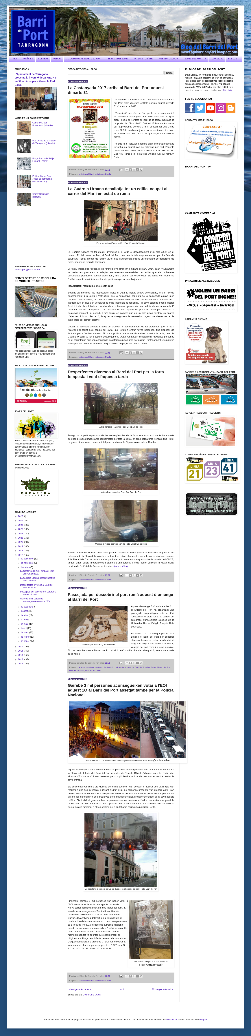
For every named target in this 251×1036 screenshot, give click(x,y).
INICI (14, 58)
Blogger (203, 1019)
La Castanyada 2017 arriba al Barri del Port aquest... (37, 572)
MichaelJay (171, 1019)
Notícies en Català (103, 174)
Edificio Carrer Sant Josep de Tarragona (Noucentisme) (42, 179)
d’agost (24, 611)
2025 (21, 520)
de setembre (27, 606)
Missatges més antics (162, 989)
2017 (21, 555)
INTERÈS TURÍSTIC (143, 58)
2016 (21, 646)
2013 (21, 659)
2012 (21, 663)
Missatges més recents (80, 989)
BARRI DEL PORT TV (195, 58)
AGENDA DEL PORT (169, 58)
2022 (21, 533)
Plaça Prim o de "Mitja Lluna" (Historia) (43, 159)
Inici (121, 989)
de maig (25, 624)
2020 (21, 542)
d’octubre (25, 567)
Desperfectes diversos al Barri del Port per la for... (36, 586)
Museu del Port (164, 667)
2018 (21, 550)
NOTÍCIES (28, 58)
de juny (24, 619)
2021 (21, 538)
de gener (25, 641)
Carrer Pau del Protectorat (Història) (42, 124)
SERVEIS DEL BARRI (118, 58)
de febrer (25, 637)
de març (25, 632)
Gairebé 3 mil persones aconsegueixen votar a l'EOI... (36, 600)
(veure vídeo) (121, 566)
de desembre (27, 558)
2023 (21, 529)
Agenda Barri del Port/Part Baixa (141, 667)
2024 (21, 525)
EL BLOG (232, 58)
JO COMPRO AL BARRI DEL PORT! (84, 58)
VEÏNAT (57, 58)
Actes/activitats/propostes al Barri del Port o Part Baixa (102, 667)
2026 (21, 516)
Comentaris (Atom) (92, 994)
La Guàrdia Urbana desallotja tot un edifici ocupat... (37, 579)
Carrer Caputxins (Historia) (40, 195)
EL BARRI (43, 58)
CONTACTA (217, 58)
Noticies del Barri (86, 174)
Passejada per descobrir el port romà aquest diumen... (38, 593)
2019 (21, 546)
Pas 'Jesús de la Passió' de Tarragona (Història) (44, 142)
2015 (21, 651)
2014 (21, 655)
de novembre (27, 563)
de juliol (25, 615)
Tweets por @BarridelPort (27, 269)
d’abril (24, 628)
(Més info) (227, 90)
